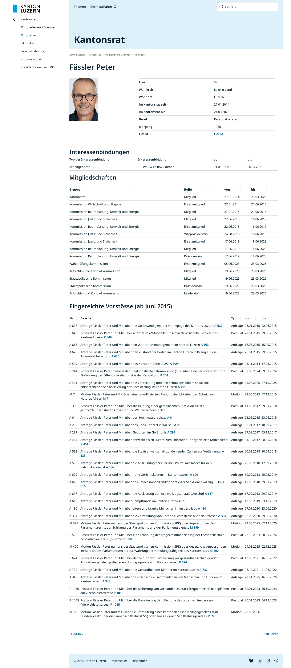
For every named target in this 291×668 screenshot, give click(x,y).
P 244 (164, 375)
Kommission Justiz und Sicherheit (93, 219)
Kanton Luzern (77, 54)
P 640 (108, 337)
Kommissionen (31, 59)
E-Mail (218, 134)
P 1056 (118, 593)
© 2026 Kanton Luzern (90, 661)
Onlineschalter (101, 7)
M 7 (105, 398)
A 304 (222, 516)
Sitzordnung (29, 43)
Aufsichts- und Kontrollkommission (94, 271)
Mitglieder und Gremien (38, 27)
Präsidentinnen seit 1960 (38, 67)
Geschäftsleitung (33, 51)
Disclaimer (139, 661)
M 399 (194, 527)
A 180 (202, 508)
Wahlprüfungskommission (88, 264)
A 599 (174, 364)
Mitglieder (29, 35)
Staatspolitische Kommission (90, 278)
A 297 (171, 432)
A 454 (84, 444)
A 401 (182, 387)
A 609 (194, 474)
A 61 (182, 501)
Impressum (119, 661)
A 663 (205, 345)
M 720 (212, 616)
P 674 (183, 562)
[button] (157, 189)
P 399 (161, 410)
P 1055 (115, 604)
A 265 (178, 425)
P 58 (129, 539)
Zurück (78, 634)
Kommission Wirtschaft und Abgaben (96, 204)
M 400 (214, 551)
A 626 (115, 356)
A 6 (169, 417)
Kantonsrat (29, 19)
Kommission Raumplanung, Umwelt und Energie (104, 212)
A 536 (110, 467)
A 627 (218, 326)
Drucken (272, 634)
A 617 (209, 493)
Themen (80, 7)
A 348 (106, 581)
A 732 (204, 570)
